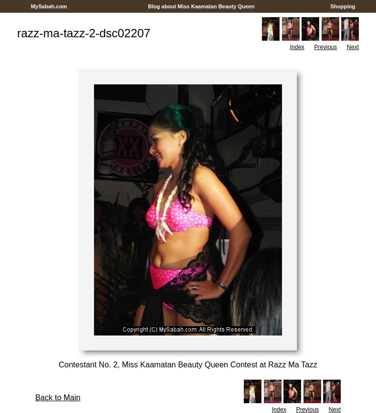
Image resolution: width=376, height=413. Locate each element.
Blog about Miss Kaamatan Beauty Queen (201, 6)
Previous (325, 47)
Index (297, 47)
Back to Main (57, 397)
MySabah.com (49, 6)
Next (353, 47)
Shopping (343, 6)
